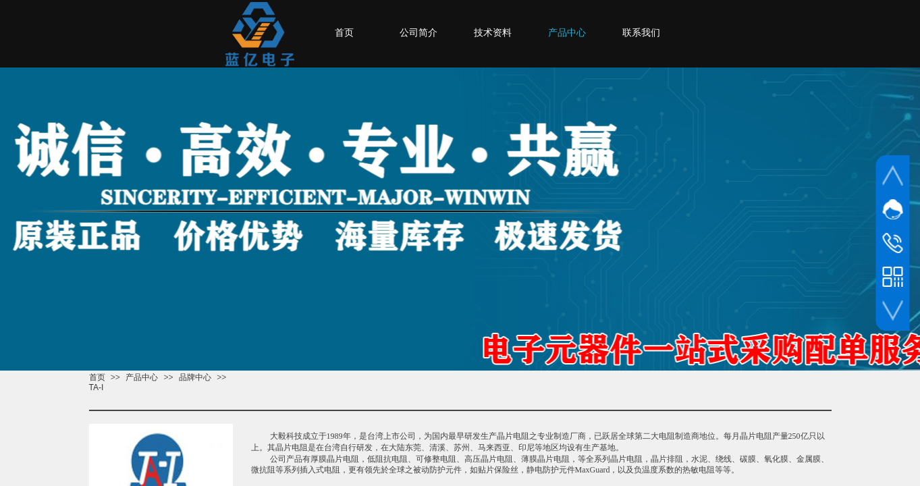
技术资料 (493, 33)
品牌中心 (195, 377)
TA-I (96, 387)
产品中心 (142, 377)
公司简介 (418, 33)
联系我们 (641, 33)
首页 (97, 377)
